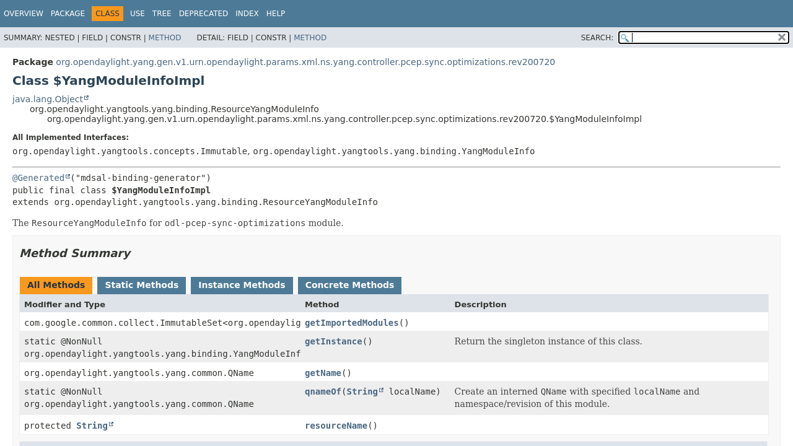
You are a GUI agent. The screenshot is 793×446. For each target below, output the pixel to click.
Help (276, 13)
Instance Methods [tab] (241, 285)
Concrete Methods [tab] (350, 285)
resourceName (336, 426)
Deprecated (204, 13)
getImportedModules (352, 323)
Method (165, 37)
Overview (23, 13)
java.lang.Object (47, 99)
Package (68, 13)
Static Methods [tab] (141, 285)
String (362, 391)
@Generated (38, 178)
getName (323, 373)
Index (247, 13)
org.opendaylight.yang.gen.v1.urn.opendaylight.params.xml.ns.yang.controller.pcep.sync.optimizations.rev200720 (305, 62)
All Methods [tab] (56, 285)
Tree (162, 13)
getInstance (333, 341)
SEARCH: (597, 37)
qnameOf (323, 391)
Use (137, 13)
